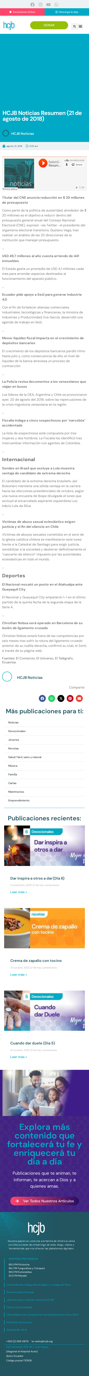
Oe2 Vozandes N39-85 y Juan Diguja (27, 1347)
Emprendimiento (19, 800)
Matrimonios (16, 792)
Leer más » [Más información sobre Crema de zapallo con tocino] (18, 974)
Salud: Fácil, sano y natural (24, 757)
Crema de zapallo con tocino (36, 960)
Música (12, 766)
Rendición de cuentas (19, 1322)
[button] (74, 26)
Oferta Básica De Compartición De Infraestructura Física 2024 (42, 1314)
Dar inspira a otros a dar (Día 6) (37, 878)
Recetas (13, 748)
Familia (12, 774)
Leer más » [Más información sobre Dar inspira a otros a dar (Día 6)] (18, 892)
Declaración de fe (17, 1329)
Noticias (13, 722)
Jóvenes (13, 740)
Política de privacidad (19, 1307)
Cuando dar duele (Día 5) (32, 1043)
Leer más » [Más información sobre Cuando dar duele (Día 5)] (18, 1057)
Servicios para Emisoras (20, 1292)
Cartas (12, 783)
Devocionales (17, 731)
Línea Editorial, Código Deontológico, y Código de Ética (39, 1284)
